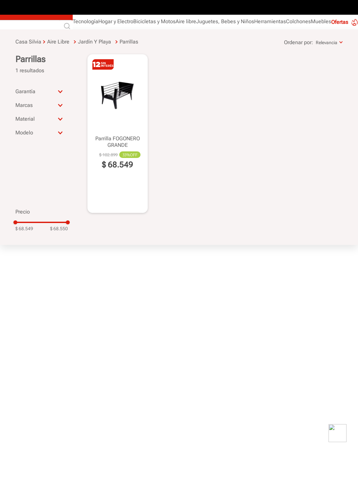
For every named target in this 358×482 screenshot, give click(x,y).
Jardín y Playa (94, 42)
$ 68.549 (24, 228)
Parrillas (129, 42)
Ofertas (339, 22)
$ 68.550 (59, 228)
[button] (41, 91)
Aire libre (58, 42)
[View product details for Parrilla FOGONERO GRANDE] (117, 133)
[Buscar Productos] (68, 26)
